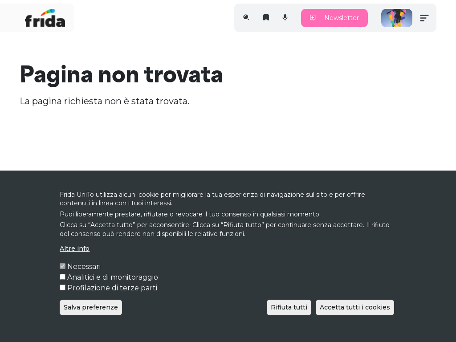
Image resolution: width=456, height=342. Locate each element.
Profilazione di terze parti (112, 302)
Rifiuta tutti (289, 322)
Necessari (84, 281)
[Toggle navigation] (424, 17)
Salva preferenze (91, 322)
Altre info (75, 263)
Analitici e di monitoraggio (112, 291)
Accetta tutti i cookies (355, 322)
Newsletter (334, 18)
